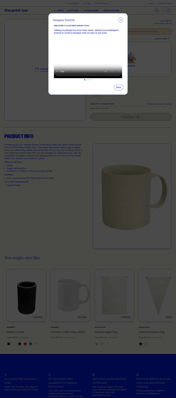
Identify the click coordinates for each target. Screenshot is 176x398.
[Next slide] (118, 87)
